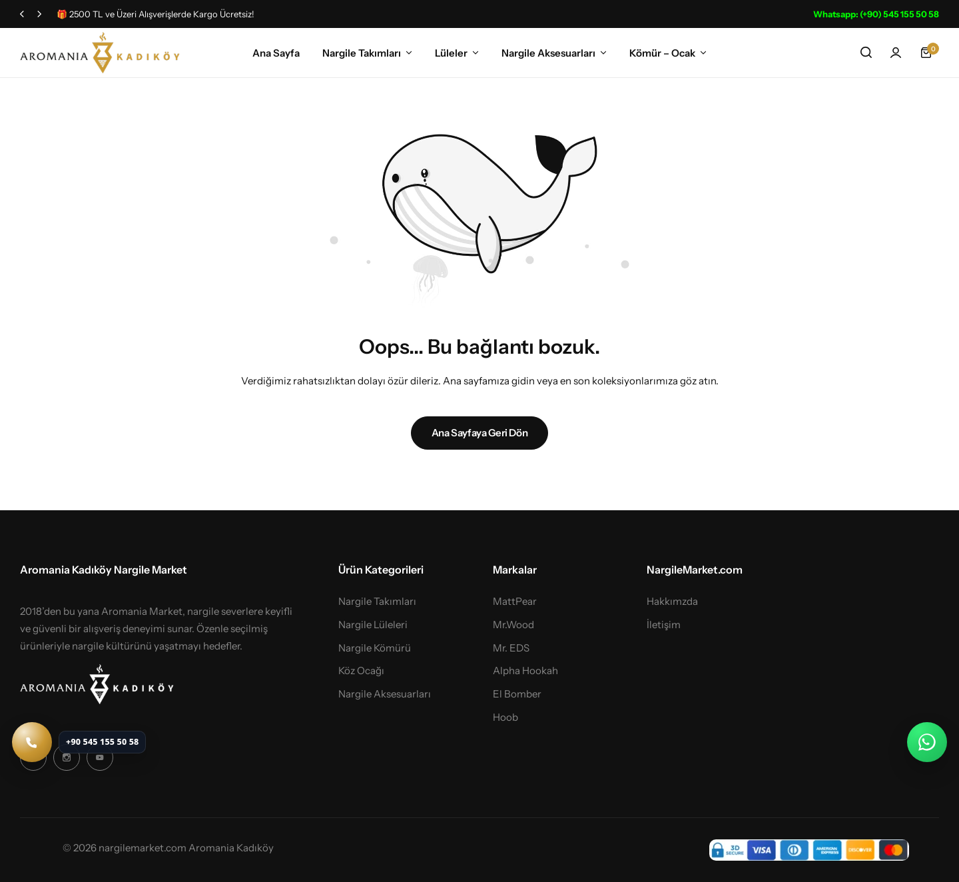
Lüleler (451, 53)
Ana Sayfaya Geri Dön (480, 432)
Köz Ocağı (361, 671)
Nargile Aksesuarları (548, 53)
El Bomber (517, 694)
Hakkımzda (672, 602)
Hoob (505, 717)
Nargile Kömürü (374, 648)
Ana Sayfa (276, 53)
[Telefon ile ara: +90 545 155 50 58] (79, 742)
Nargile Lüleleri (373, 625)
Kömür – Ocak (662, 53)
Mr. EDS (511, 648)
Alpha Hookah (525, 671)
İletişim (664, 625)
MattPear (515, 602)
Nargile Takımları (361, 53)
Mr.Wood (513, 625)
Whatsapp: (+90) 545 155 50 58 (876, 14)
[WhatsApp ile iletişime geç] (927, 742)
